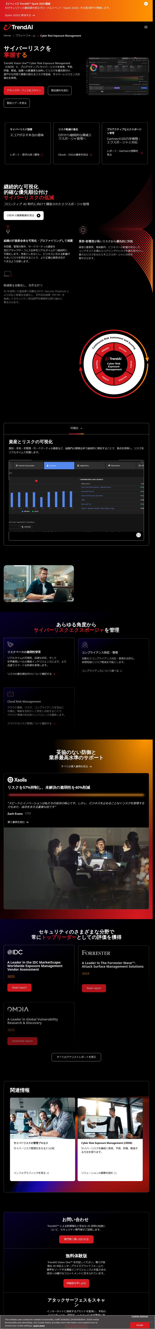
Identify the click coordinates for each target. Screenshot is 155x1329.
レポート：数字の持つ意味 (26, 159)
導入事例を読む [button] (18, 822)
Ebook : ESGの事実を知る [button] (75, 159)
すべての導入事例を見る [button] (76, 766)
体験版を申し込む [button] (76, 1283)
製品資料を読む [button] (59, 90)
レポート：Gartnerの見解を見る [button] (125, 157)
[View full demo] (138, 535)
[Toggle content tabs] (76, 428)
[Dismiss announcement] (146, 4)
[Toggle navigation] (146, 27)
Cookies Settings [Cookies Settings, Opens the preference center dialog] (140, 1316)
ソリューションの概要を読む (98, 1173)
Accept (139, 1325)
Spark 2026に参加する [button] (20, 15)
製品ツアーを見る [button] (17, 103)
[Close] (151, 1322)
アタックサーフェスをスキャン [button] (24, 90)
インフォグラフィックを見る (31, 1173)
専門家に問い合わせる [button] (76, 1239)
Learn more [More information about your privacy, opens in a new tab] (39, 1325)
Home (7, 35)
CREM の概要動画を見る (23, 220)
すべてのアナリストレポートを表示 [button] (76, 1061)
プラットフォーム (25, 35)
